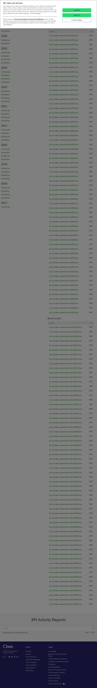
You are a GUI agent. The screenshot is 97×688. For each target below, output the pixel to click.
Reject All (77, 15)
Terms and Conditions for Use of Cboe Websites (29, 19)
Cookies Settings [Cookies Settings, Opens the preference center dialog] (76, 20)
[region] (48, 14)
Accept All (77, 10)
